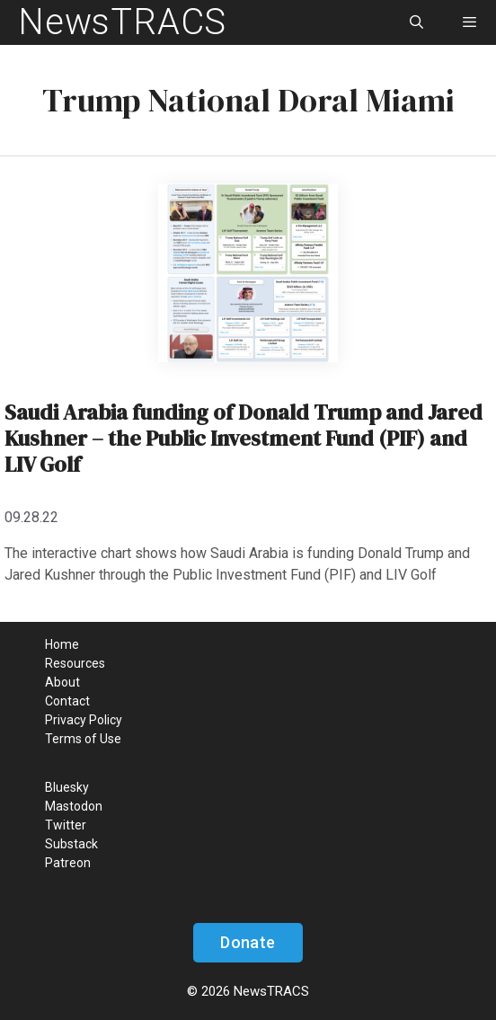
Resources (75, 663)
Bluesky (67, 787)
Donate (247, 942)
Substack (71, 844)
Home (62, 644)
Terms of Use (83, 739)
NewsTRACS (122, 22)
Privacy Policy (83, 720)
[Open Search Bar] (415, 22)
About (62, 682)
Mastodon (73, 806)
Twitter (65, 825)
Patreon (68, 863)
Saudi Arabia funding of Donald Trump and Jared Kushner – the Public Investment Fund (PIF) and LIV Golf (243, 438)
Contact (67, 701)
